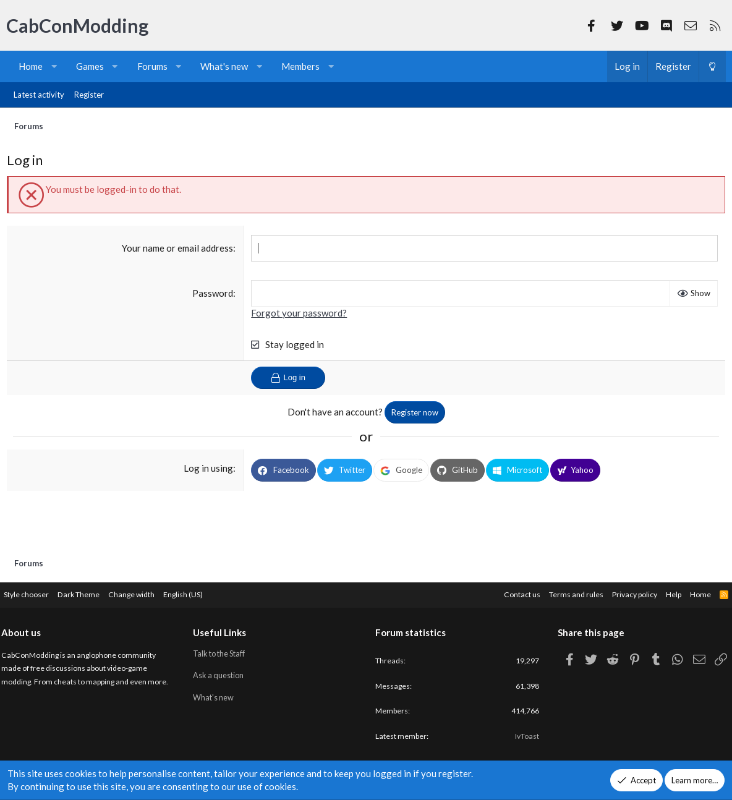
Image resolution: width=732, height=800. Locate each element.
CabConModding (77, 25)
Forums (152, 66)
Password (214, 295)
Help (663, 592)
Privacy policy (621, 592)
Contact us (501, 592)
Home (31, 66)
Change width (148, 592)
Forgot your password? (300, 315)
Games (90, 66)
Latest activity (39, 95)
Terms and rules (558, 592)
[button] (54, 66)
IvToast (521, 737)
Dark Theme (92, 592)
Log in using (209, 471)
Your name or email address (178, 250)
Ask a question (223, 674)
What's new (224, 66)
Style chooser (36, 592)
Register (89, 95)
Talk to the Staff (225, 652)
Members (300, 66)
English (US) (203, 592)
